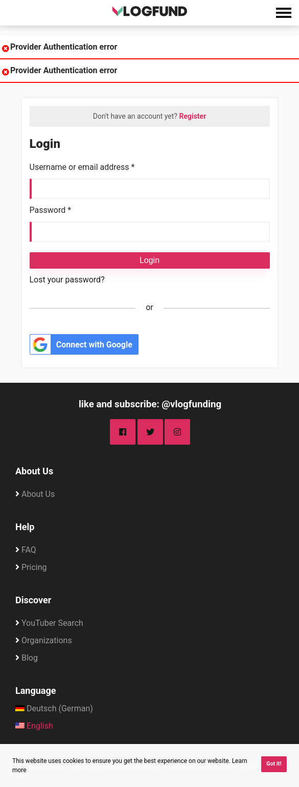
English (34, 726)
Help (24, 526)
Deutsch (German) (54, 708)
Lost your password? (67, 280)
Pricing (34, 567)
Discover (33, 600)
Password (51, 210)
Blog (29, 658)
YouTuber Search (52, 623)
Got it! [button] (273, 763)
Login (149, 260)
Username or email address (82, 167)
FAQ (28, 550)
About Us (34, 471)
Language (35, 690)
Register (192, 116)
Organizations (46, 640)
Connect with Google (81, 345)
